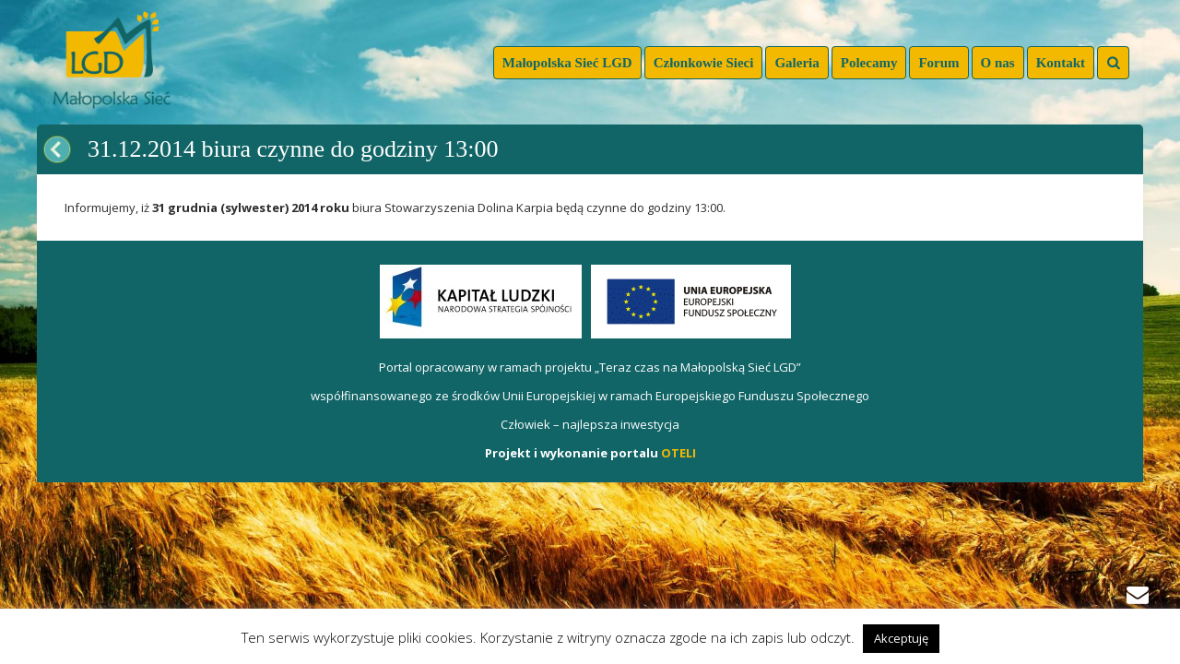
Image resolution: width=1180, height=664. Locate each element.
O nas (998, 62)
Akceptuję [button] (901, 638)
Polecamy (869, 62)
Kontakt (1060, 62)
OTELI (678, 453)
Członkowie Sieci (704, 62)
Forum (938, 62)
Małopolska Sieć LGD (567, 62)
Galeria (796, 62)
